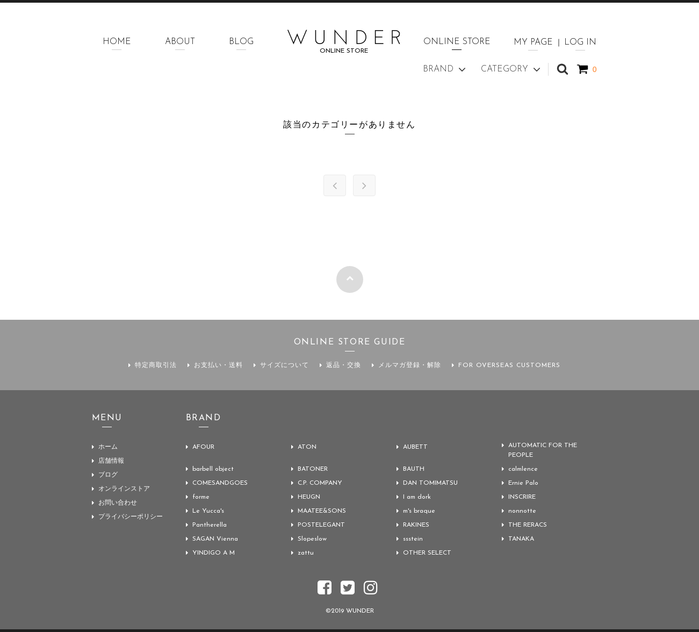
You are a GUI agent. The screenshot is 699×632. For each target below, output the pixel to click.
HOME (117, 42)
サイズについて (284, 365)
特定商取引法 (156, 365)
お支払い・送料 (218, 365)
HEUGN (309, 497)
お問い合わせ (117, 503)
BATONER (313, 469)
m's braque (419, 511)
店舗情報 (111, 461)
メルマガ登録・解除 (409, 365)
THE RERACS (527, 525)
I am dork (417, 497)
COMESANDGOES (220, 483)
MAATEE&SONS (322, 511)
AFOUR (203, 447)
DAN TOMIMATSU (430, 483)
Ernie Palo (523, 483)
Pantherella (209, 525)
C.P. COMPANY (320, 483)
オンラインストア (124, 489)
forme (201, 497)
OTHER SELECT (427, 553)
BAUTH (413, 469)
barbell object (213, 469)
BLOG (241, 42)
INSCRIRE (522, 497)
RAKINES (416, 525)
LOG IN (580, 42)
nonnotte (522, 511)
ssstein (413, 539)
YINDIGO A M (213, 553)
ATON (307, 447)
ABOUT (180, 42)
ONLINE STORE (457, 42)
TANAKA (521, 539)
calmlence (523, 469)
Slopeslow (312, 539)
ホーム (108, 447)
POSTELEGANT (321, 525)
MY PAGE (533, 42)
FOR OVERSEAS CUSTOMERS (509, 365)
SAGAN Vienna (215, 539)
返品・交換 (343, 365)
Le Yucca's (208, 511)
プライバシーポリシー (130, 517)
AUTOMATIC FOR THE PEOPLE (542, 450)
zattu (306, 553)
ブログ (108, 475)
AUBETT (415, 447)
